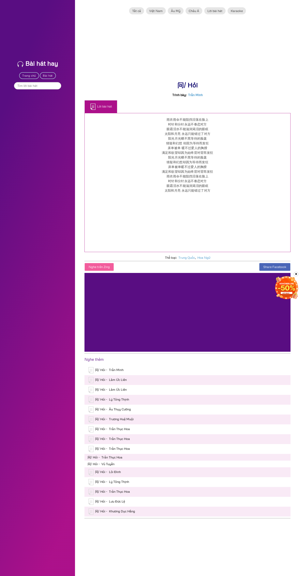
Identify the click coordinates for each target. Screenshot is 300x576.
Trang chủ (29, 75)
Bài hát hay (37, 63)
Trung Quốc (186, 258)
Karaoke (237, 11)
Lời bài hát (214, 11)
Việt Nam (156, 11)
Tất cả (136, 11)
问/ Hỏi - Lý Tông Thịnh (108, 400)
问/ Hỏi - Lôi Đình (104, 472)
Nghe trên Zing (99, 267)
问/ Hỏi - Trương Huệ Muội (111, 419)
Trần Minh (195, 95)
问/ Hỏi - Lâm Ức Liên (107, 380)
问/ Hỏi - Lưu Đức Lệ (106, 502)
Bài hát (48, 75)
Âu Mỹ (175, 11)
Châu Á (194, 11)
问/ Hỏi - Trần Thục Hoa (109, 429)
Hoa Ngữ (203, 258)
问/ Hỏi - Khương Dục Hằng (111, 511)
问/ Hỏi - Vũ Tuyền (101, 464)
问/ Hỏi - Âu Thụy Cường (109, 409)
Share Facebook (274, 267)
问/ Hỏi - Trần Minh (106, 370)
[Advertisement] (187, 49)
